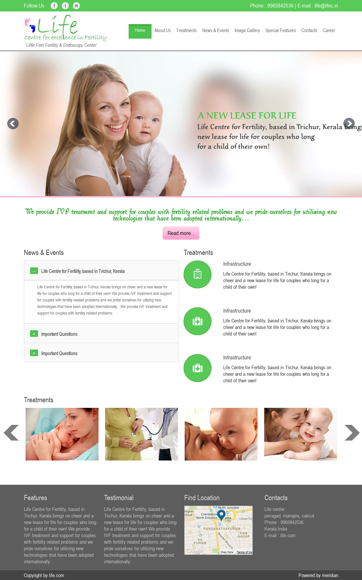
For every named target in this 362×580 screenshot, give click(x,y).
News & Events (215, 30)
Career (329, 30)
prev (11, 433)
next (352, 433)
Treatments (186, 30)
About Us (162, 30)
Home (140, 30)
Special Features (280, 30)
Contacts (309, 30)
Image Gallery (247, 30)
